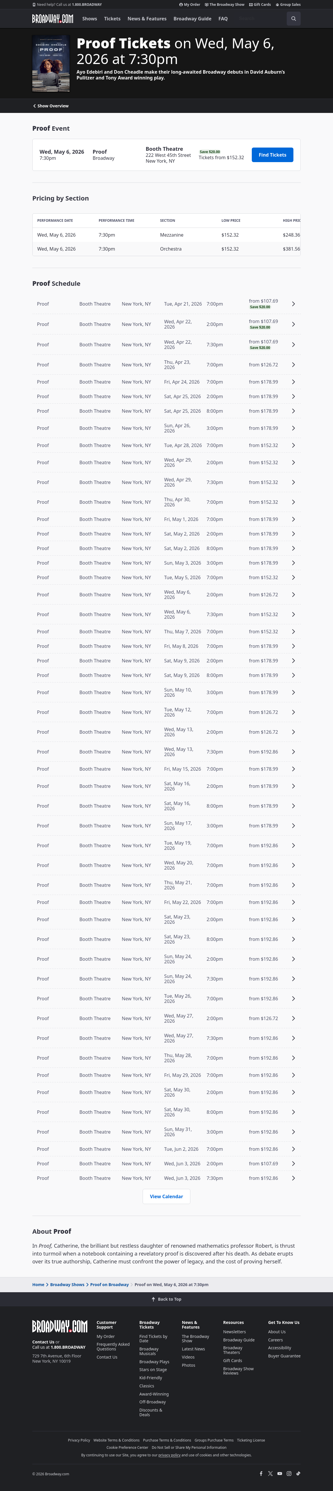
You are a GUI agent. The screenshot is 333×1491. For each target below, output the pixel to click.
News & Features (146, 18)
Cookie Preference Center (127, 1447)
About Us (277, 1331)
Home (38, 1284)
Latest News (193, 1349)
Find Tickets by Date (153, 1339)
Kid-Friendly (150, 1377)
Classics (146, 1386)
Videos (188, 1357)
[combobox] (267, 19)
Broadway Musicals (149, 1351)
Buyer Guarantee (284, 1356)
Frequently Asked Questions (113, 1346)
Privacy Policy (79, 1440)
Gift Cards (260, 4)
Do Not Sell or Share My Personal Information (189, 1447)
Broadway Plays (154, 1361)
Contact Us (43, 1342)
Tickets (112, 18)
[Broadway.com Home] (52, 18)
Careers (275, 1340)
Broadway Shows (64, 1284)
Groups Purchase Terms (214, 1440)
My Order (189, 4)
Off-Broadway (152, 1402)
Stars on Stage (153, 1369)
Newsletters (234, 1331)
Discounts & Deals (150, 1412)
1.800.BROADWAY (67, 4)
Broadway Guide (192, 18)
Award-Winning (154, 1394)
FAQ (223, 18)
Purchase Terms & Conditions (167, 1440)
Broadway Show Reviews (238, 1371)
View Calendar (166, 1196)
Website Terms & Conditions (116, 1440)
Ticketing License (251, 1440)
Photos (188, 1365)
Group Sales (288, 4)
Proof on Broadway (107, 1284)
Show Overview (50, 106)
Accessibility (279, 1347)
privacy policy (169, 1455)
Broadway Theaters (232, 1350)
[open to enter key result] (294, 19)
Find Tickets (272, 155)
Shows (89, 18)
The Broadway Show (225, 4)
